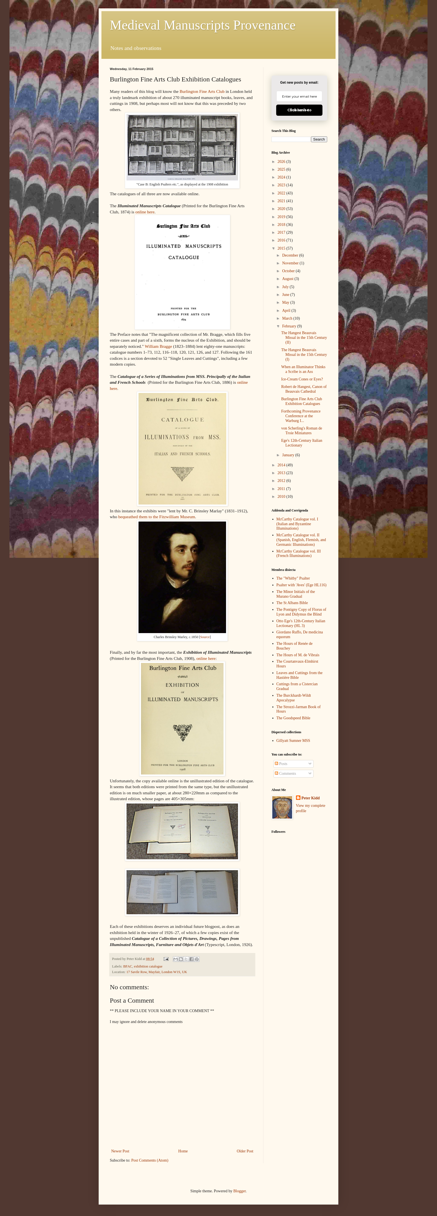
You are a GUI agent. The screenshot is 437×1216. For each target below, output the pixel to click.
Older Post (245, 1151)
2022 (282, 193)
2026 (282, 162)
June (286, 295)
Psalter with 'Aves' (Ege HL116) (301, 585)
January (288, 455)
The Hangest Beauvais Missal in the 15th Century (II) (304, 337)
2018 (282, 225)
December (290, 255)
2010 (282, 496)
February (289, 326)
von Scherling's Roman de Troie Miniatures (301, 430)
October (289, 271)
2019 (282, 217)
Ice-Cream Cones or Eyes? (302, 379)
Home (183, 1151)
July (286, 287)
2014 (282, 465)
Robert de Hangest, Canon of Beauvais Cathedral (304, 389)
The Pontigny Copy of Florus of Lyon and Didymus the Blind (301, 611)
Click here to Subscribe (299, 110)
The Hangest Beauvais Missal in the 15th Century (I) (304, 354)
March (287, 318)
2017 (282, 232)
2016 (282, 240)
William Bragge (158, 346)
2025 (282, 169)
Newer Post (120, 1151)
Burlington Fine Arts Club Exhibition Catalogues (301, 401)
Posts (281, 764)
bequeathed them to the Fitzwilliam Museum (156, 516)
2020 (282, 209)
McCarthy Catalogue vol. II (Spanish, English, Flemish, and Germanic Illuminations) (301, 540)
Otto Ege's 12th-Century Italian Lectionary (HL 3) (301, 623)
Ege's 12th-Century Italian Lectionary (301, 442)
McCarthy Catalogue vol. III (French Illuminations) (298, 553)
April (286, 310)
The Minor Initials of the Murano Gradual (295, 594)
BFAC (127, 966)
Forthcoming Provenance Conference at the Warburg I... (301, 416)
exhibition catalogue (148, 966)
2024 (282, 177)
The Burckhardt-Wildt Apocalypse (293, 697)
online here (145, 211)
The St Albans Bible (292, 603)
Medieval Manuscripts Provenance (202, 25)
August (288, 279)
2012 (282, 481)
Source (205, 637)
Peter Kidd (311, 798)
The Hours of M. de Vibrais (297, 655)
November (291, 263)
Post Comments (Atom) (149, 1160)
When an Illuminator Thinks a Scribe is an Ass (303, 369)
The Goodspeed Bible (293, 718)
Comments (285, 773)
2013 (282, 473)
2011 (282, 489)
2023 (282, 185)
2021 (282, 201)
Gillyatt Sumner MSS (293, 741)
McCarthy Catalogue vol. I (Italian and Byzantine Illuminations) (297, 524)
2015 (282, 248)
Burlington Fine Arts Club (201, 91)
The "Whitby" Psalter (293, 578)
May (286, 302)
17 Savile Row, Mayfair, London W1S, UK (156, 972)
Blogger (239, 1191)
